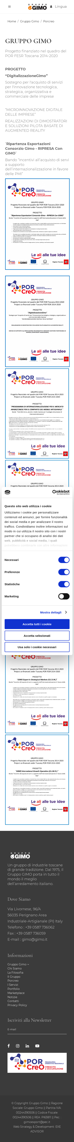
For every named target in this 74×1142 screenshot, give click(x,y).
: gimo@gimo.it (33, 939)
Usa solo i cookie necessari (37, 647)
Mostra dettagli (50, 612)
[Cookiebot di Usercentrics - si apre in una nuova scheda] (52, 492)
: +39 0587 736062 (38, 927)
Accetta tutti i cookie (37, 624)
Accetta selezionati (37, 635)
